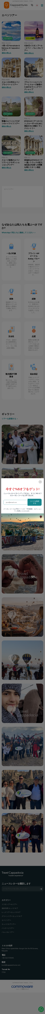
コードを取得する (34, 502)
